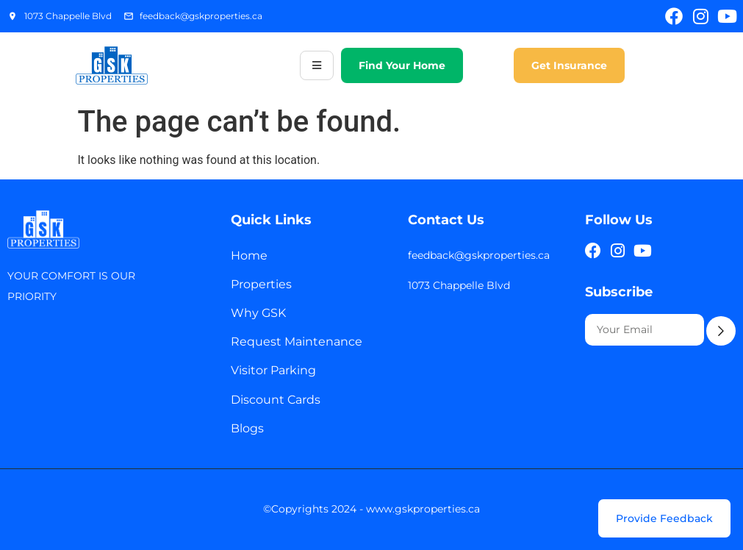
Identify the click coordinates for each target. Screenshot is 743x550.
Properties (261, 284)
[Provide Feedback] (664, 518)
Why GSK (258, 313)
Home (249, 255)
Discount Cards (275, 400)
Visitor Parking (273, 370)
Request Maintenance (296, 342)
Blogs (247, 428)
